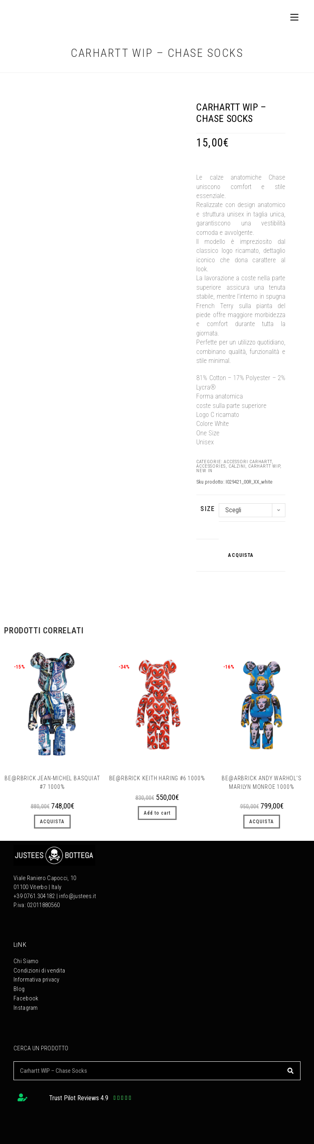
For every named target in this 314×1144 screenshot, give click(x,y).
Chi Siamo (26, 961)
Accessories (211, 466)
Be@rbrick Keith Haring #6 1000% (157, 778)
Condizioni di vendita (39, 970)
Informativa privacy (36, 979)
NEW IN (204, 470)
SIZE (207, 509)
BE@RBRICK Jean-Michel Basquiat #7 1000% (52, 782)
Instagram (25, 1006)
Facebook (25, 997)
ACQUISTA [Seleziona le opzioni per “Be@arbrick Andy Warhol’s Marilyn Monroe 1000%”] (261, 821)
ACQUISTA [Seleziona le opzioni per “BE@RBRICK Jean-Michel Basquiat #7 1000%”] (52, 821)
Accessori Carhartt (247, 461)
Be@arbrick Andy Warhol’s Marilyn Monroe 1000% (261, 782)
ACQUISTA (240, 555)
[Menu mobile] (291, 17)
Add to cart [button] (157, 813)
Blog (19, 988)
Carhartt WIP (264, 466)
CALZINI (237, 466)
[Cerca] (290, 1069)
